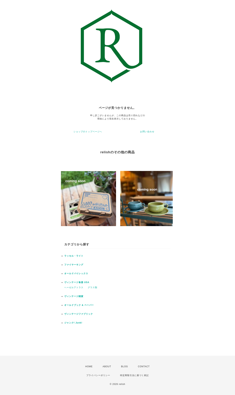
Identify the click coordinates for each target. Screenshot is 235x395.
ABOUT (107, 366)
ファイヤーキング (73, 264)
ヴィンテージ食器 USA (76, 282)
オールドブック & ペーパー (79, 305)
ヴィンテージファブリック (78, 314)
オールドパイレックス (76, 273)
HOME (89, 366)
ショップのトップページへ (87, 131)
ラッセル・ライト (73, 256)
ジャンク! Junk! (73, 322)
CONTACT (144, 366)
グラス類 (92, 287)
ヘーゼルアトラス (73, 287)
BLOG (124, 366)
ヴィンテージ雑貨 (73, 296)
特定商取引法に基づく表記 (134, 375)
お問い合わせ (147, 131)
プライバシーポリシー (98, 375)
